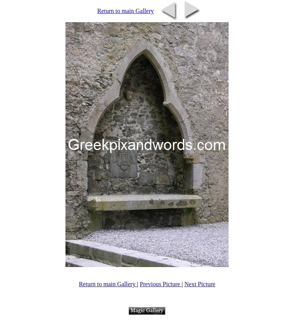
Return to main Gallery (125, 11)
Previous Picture (160, 284)
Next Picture (200, 284)
